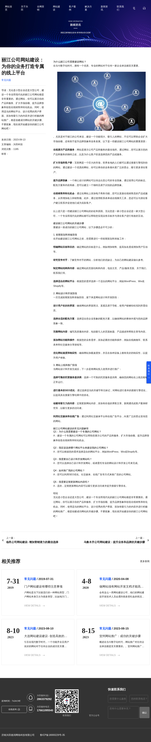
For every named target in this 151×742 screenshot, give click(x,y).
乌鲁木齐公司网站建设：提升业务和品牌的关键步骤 (114, 542)
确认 (144, 712)
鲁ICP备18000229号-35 (52, 735)
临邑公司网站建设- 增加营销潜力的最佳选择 (32, 542)
